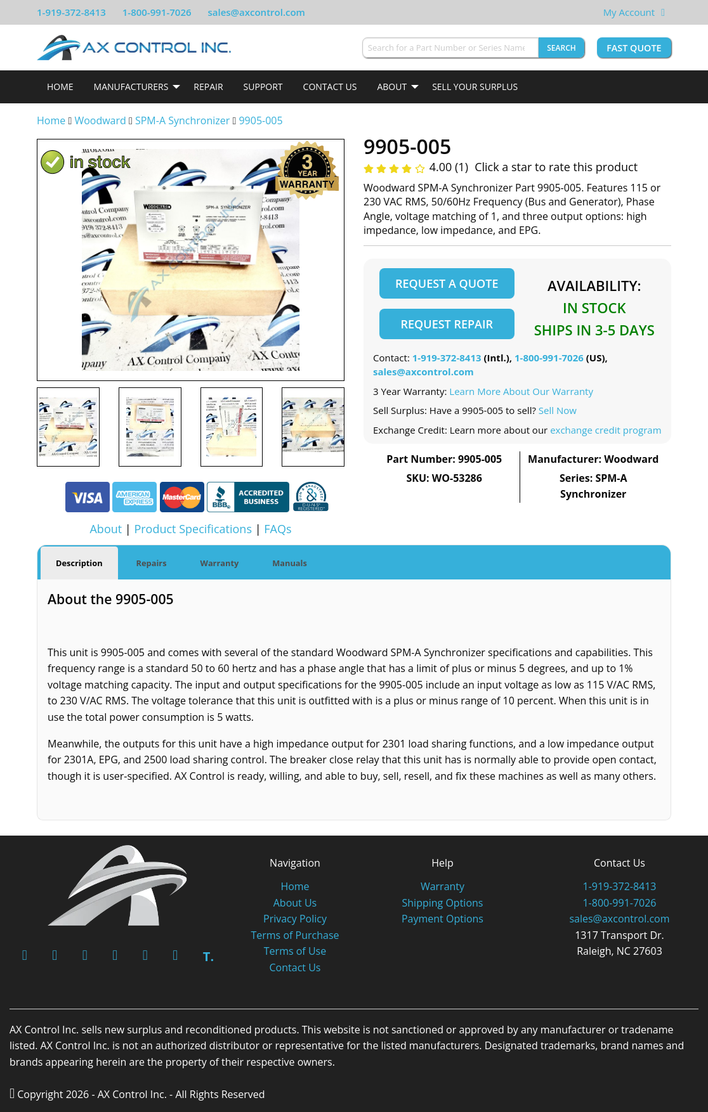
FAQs (277, 528)
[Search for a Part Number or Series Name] (450, 47)
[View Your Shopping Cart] (663, 12)
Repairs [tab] (151, 562)
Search (561, 47)
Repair (208, 87)
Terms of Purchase (295, 934)
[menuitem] (60, 86)
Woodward (100, 120)
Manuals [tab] (289, 562)
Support (263, 87)
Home (60, 87)
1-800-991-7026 (157, 12)
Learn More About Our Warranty (521, 391)
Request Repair (447, 324)
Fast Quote (633, 48)
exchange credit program (605, 429)
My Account (629, 12)
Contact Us (330, 87)
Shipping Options (442, 901)
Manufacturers (131, 87)
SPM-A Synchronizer (182, 120)
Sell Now (558, 410)
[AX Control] (118, 883)
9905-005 (260, 120)
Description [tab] (79, 562)
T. (208, 955)
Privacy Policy (295, 917)
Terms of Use (295, 950)
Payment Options (442, 917)
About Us (295, 901)
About (392, 87)
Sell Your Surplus (475, 87)
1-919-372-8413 (71, 12)
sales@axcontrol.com (256, 12)
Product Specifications (193, 528)
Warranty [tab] (219, 562)
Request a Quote (446, 283)
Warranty (442, 885)
